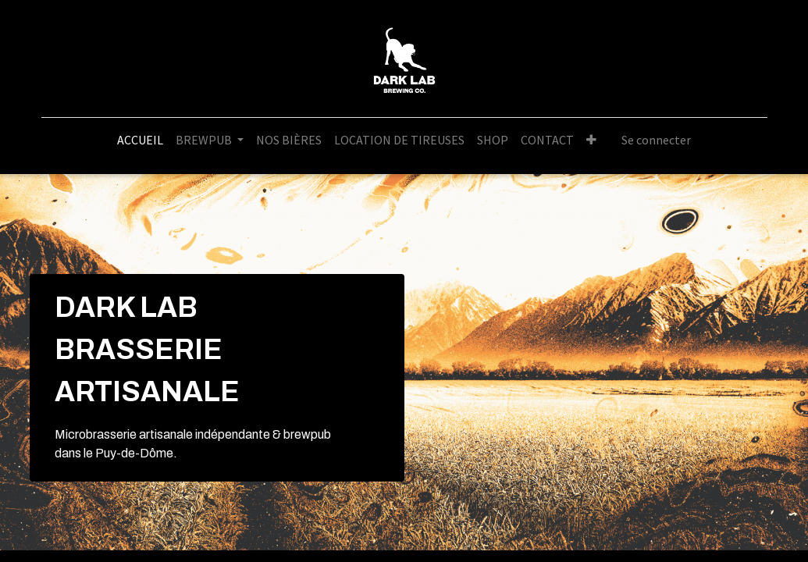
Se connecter (656, 140)
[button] (591, 139)
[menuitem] (140, 139)
